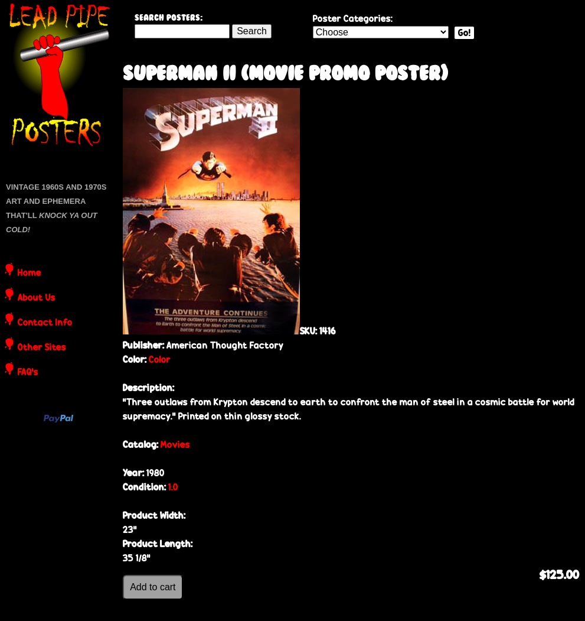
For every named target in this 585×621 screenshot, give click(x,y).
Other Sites (42, 348)
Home (29, 273)
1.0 (173, 487)
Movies (175, 444)
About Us (36, 298)
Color (160, 359)
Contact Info (45, 323)
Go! (464, 33)
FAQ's (28, 373)
